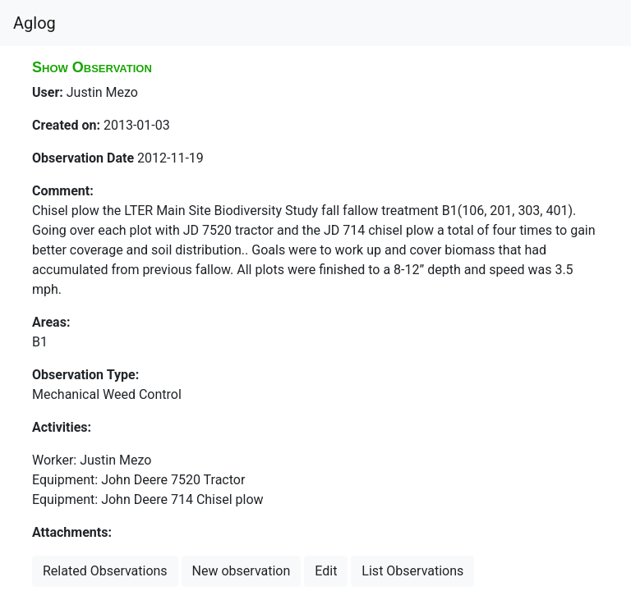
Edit (326, 571)
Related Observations (105, 571)
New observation (241, 571)
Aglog (34, 23)
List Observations (412, 571)
